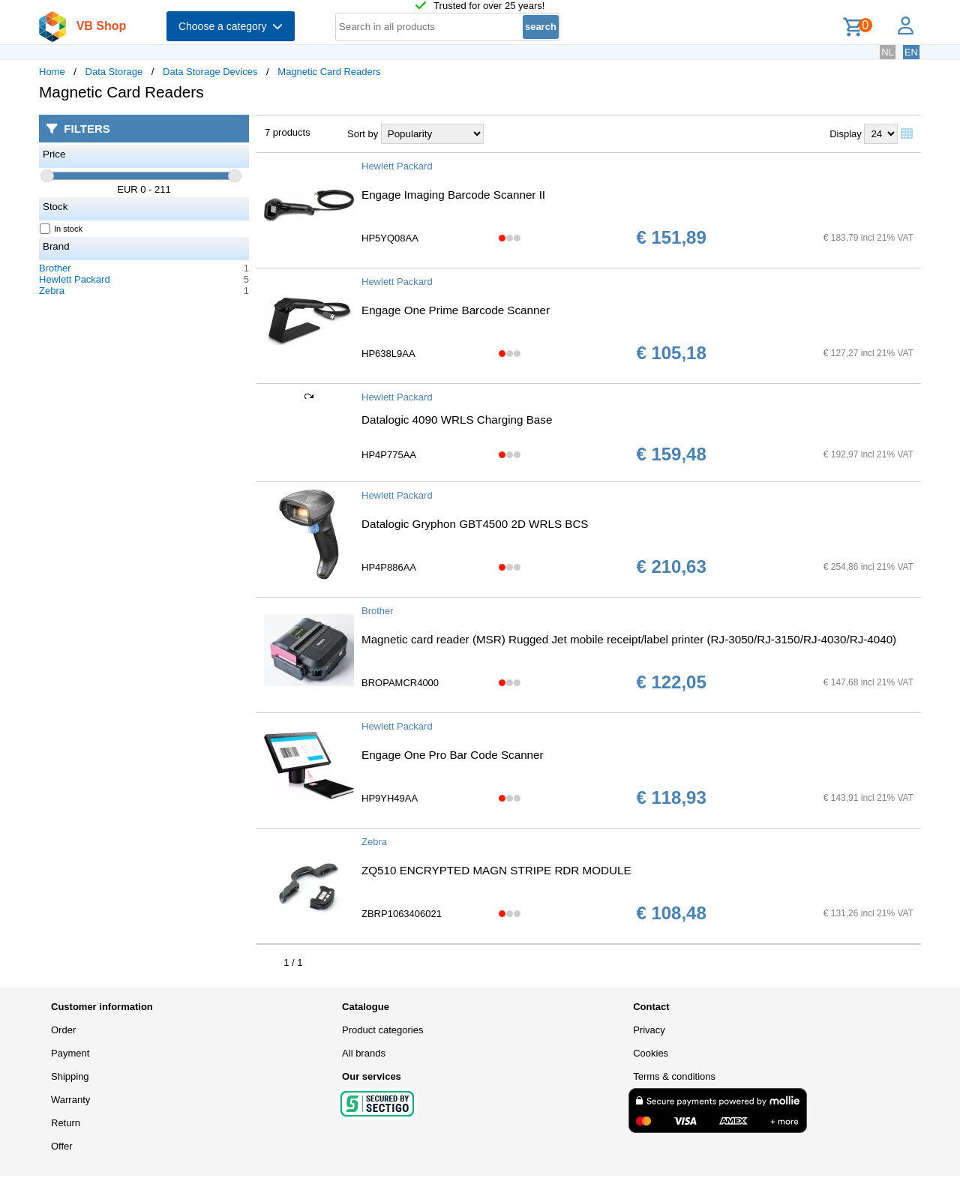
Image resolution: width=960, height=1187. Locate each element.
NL (887, 52)
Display (846, 133)
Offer (62, 1146)
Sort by (362, 133)
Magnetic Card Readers (329, 71)
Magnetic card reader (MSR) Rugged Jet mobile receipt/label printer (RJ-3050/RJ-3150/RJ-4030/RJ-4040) (629, 639)
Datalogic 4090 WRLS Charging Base (457, 419)
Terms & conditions (674, 1076)
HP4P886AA (389, 567)
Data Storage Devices (210, 71)
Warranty (70, 1099)
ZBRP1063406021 (402, 913)
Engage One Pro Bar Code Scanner (453, 754)
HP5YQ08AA (390, 238)
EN (911, 52)
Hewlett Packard (74, 279)
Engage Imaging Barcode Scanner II (453, 194)
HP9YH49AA (390, 798)
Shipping (70, 1076)
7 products (287, 132)
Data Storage (114, 71)
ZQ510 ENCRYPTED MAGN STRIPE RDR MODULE (497, 870)
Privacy (649, 1030)
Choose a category (230, 26)
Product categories (382, 1030)
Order (63, 1030)
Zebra (51, 290)
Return (65, 1123)
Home (52, 71)
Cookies (650, 1053)
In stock (61, 228)
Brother (55, 268)
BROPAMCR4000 (400, 682)
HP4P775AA (389, 454)
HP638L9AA (389, 353)
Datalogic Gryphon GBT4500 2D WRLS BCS (475, 523)
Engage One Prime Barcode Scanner (456, 310)
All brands (364, 1053)
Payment (70, 1053)
